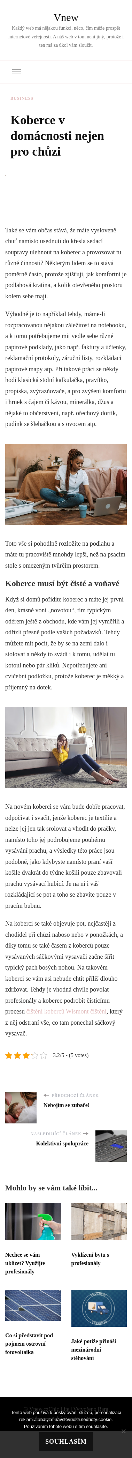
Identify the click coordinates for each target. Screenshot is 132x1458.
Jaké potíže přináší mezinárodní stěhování (93, 1349)
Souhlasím (66, 1441)
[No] (123, 1431)
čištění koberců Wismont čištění (66, 1011)
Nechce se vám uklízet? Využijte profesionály (25, 1263)
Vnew (66, 17)
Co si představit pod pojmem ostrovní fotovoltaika (29, 1343)
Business (21, 98)
